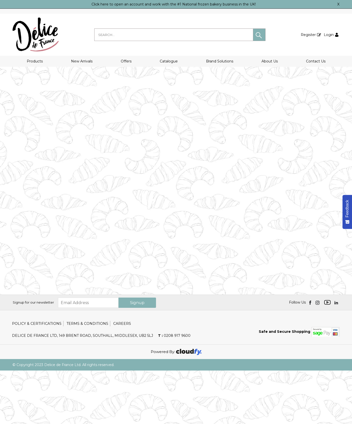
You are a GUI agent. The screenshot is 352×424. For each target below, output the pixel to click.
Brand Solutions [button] (219, 61)
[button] (259, 34)
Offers (126, 61)
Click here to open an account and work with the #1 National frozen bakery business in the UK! (174, 4)
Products (35, 61)
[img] (310, 356)
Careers (122, 377)
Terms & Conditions (87, 377)
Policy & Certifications (37, 377)
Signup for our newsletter (33, 356)
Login (329, 34)
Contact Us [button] (316, 61)
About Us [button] (270, 61)
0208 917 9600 (174, 389)
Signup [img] (137, 356)
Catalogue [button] (169, 61)
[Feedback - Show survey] (347, 212)
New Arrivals (81, 61)
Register (308, 34)
